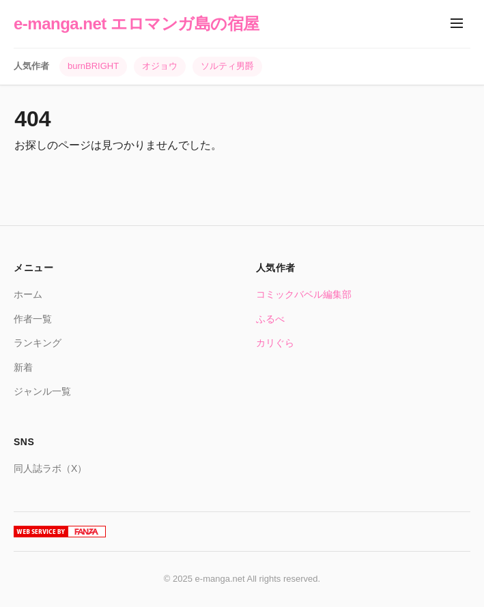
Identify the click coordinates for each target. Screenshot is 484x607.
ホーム (28, 294)
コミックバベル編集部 (304, 294)
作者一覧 (33, 318)
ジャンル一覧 (42, 391)
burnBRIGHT (93, 66)
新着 (23, 367)
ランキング (37, 342)
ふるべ (270, 318)
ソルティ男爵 (227, 66)
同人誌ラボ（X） (50, 468)
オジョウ (159, 66)
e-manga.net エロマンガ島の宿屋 (136, 23)
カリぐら (275, 342)
